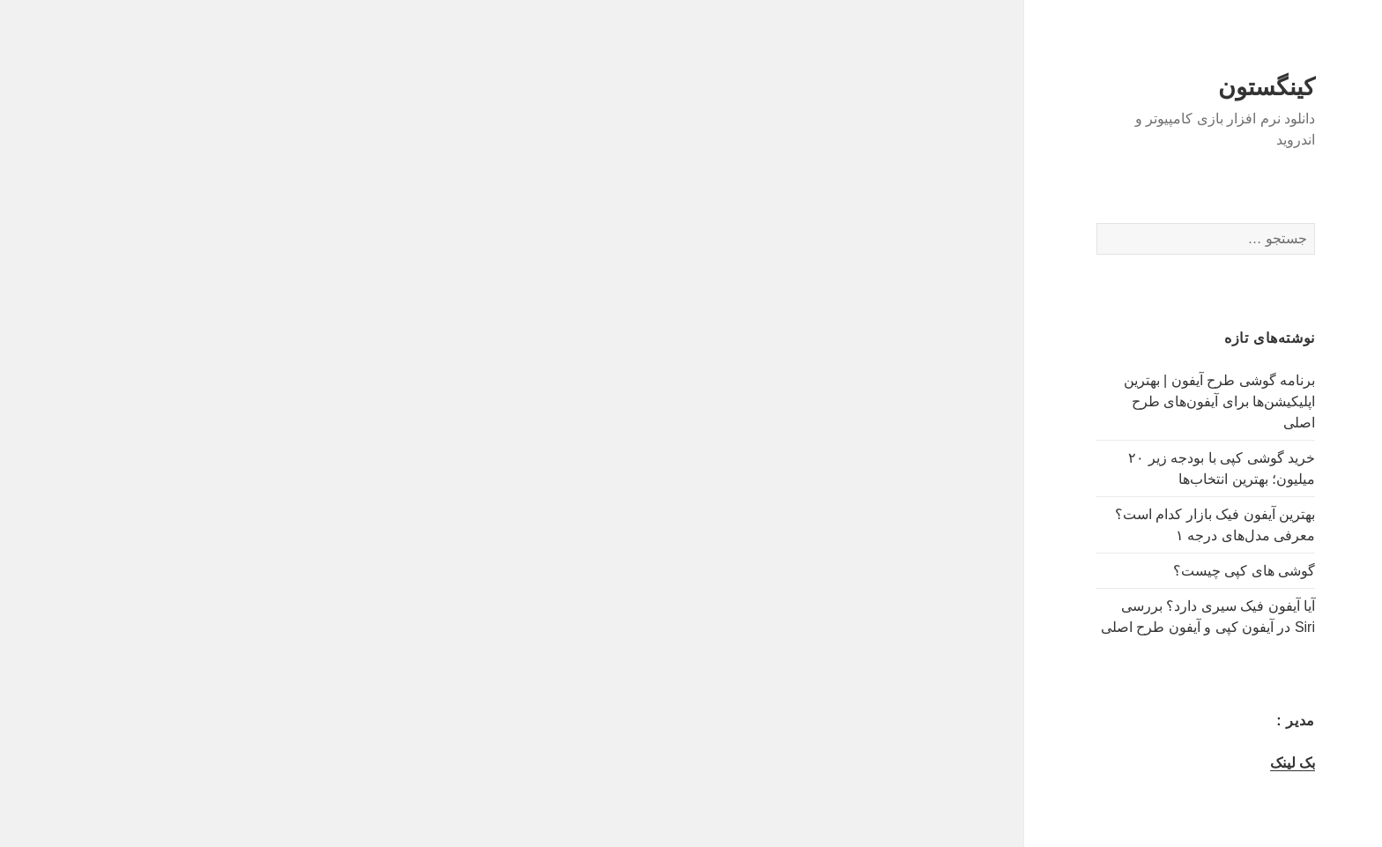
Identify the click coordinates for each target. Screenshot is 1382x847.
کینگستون (1188, 87)
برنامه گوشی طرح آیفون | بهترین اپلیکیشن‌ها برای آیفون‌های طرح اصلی (1141, 401)
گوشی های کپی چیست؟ (1166, 570)
